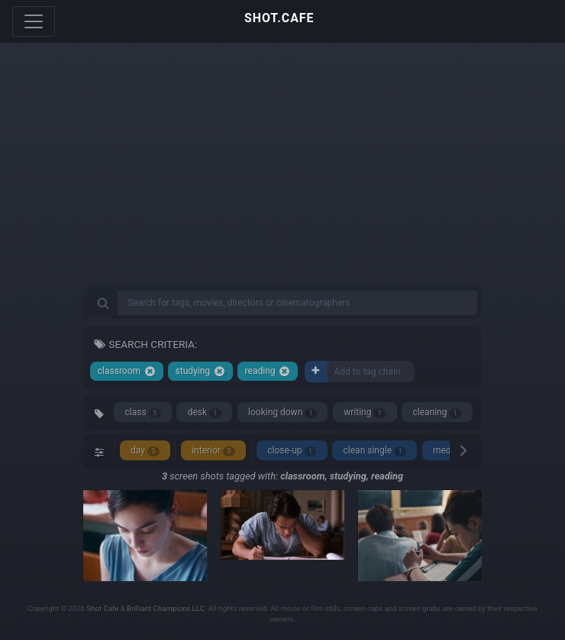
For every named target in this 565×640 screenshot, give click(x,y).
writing (365, 412)
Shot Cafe (103, 608)
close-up (291, 450)
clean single (375, 450)
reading (268, 371)
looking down (282, 412)
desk (204, 412)
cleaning (436, 412)
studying (200, 371)
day (145, 450)
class (143, 412)
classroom (127, 371)
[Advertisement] (282, 176)
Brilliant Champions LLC (166, 608)
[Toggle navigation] (33, 21)
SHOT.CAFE (279, 18)
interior (213, 450)
